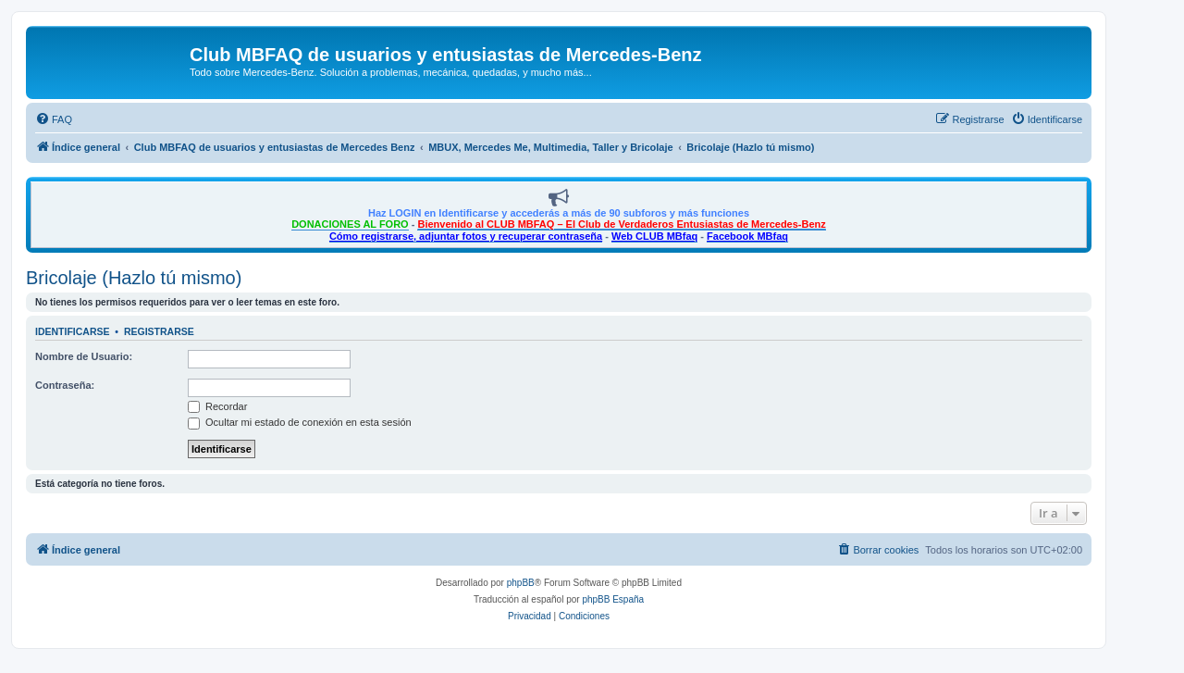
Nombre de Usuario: (83, 356)
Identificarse (72, 331)
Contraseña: (64, 385)
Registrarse (159, 331)
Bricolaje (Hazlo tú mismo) (133, 278)
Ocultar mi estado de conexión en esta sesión (300, 422)
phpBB (521, 583)
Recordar (217, 406)
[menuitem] (53, 119)
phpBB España (613, 599)
